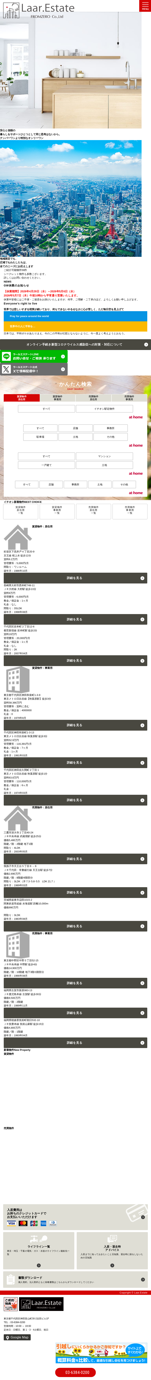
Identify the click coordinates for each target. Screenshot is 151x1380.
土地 (75, 436)
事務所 (110, 428)
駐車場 (40, 436)
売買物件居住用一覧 (93, 510)
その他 (110, 436)
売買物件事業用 (129, 398)
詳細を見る (74, 578)
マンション (104, 456)
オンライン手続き (74, 344)
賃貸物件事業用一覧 (57, 510)
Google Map (19, 1337)
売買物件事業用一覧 (130, 510)
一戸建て (46, 465)
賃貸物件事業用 (57, 398)
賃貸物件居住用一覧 (21, 510)
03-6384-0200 (77, 1372)
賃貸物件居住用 (22, 398)
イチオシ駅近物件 (104, 408)
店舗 (75, 428)
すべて (46, 408)
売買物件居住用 (93, 398)
